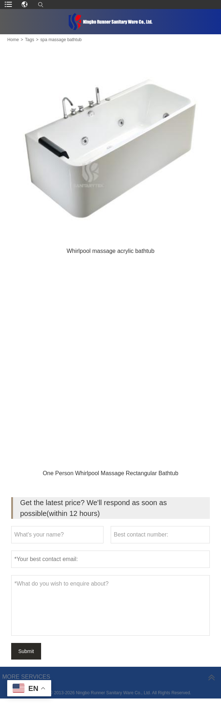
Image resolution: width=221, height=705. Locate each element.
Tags (29, 39)
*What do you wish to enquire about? (110, 605)
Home (13, 39)
